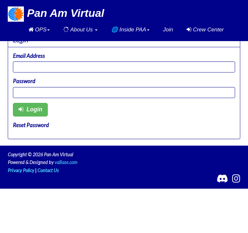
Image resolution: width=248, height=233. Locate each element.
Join (168, 30)
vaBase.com (66, 162)
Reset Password (31, 125)
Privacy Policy (21, 170)
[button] (39, 30)
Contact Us (48, 170)
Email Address (29, 55)
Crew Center (205, 30)
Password (24, 81)
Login (30, 109)
